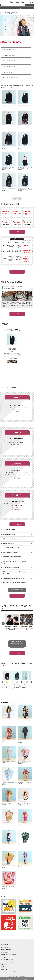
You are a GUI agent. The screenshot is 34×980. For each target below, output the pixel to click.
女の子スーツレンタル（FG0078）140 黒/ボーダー (8, 126)
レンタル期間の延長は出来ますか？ (11, 552)
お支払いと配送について (6, 949)
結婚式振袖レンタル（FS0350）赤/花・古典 (8, 740)
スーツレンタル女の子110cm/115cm (10, 49)
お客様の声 (3, 966)
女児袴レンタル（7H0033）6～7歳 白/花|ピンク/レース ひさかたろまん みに (25, 762)
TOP (1, 12)
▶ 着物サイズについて (17, 444)
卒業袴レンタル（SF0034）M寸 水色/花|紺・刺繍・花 (9, 845)
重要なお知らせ (4, 969)
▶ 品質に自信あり (17, 478)
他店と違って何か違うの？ (9, 543)
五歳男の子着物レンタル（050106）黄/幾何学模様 (8, 866)
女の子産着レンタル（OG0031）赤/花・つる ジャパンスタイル (9, 887)
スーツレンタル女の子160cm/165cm (10, 77)
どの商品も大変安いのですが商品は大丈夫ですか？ (14, 578)
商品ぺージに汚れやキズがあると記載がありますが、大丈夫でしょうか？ (16, 572)
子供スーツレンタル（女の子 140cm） (8, 13)
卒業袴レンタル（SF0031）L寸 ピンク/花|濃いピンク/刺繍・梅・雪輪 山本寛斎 (25, 824)
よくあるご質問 (4, 952)
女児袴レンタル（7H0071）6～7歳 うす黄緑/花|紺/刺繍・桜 (24, 804)
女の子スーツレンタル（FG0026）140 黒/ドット (8, 189)
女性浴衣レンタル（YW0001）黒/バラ (23, 865)
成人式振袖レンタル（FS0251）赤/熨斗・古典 (24, 782)
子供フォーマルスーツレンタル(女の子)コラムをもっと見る (17, 643)
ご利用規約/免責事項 (6, 947)
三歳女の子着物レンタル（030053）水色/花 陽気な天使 (8, 783)
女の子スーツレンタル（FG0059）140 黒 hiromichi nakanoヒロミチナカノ (24, 147)
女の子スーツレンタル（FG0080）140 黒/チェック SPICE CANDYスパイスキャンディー (8, 106)
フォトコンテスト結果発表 (7, 962)
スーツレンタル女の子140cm (8, 66)
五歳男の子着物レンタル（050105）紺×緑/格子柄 (25, 845)
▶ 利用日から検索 (17, 509)
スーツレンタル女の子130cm (8, 60)
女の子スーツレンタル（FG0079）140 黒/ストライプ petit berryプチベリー (25, 106)
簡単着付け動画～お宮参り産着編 (8, 954)
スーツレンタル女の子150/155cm (9, 72)
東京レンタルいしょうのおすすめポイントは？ (13, 538)
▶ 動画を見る (17, 411)
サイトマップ (4, 964)
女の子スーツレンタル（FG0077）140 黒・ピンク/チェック (25, 126)
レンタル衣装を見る (17, 231)
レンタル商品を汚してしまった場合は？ (12, 567)
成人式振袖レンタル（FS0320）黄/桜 (7, 803)
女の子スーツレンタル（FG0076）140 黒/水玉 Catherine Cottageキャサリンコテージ (9, 147)
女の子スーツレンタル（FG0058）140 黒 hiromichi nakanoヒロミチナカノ (8, 168)
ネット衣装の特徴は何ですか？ (10, 534)
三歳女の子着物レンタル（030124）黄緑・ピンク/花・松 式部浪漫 (8, 824)
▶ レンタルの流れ (17, 507)
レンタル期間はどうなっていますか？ (11, 547)
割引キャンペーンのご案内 (7, 959)
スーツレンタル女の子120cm (8, 55)
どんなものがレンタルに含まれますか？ (12, 556)
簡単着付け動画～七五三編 (7, 957)
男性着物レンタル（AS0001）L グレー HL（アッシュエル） (24, 741)
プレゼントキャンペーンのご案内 (8, 971)
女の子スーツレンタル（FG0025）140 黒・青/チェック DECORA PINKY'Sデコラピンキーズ (25, 189)
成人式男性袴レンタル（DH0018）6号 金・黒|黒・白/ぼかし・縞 (8, 720)
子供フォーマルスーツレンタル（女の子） (11, 12)
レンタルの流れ (4, 944)
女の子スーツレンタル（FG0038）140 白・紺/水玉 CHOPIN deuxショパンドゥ (25, 168)
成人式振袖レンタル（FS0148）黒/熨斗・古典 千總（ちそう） (25, 720)
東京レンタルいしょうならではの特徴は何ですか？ (14, 582)
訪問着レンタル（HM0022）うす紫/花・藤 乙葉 (9, 761)
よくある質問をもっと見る (17, 589)
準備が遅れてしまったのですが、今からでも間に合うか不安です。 (16, 562)
